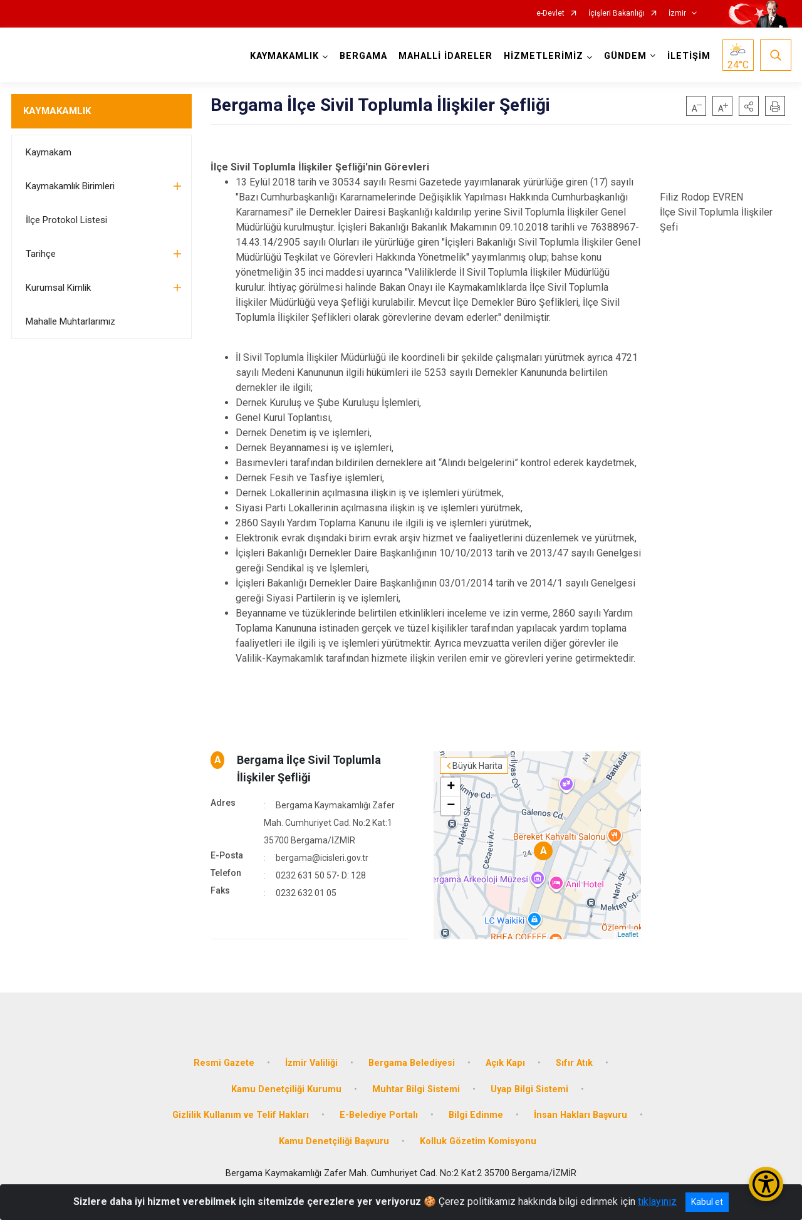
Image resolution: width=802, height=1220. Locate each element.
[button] (749, 106)
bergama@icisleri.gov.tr (322, 858)
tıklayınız (657, 1201)
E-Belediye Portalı (379, 1115)
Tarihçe (41, 253)
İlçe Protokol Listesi (66, 220)
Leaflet (627, 934)
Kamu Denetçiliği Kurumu (286, 1089)
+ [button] (451, 787)
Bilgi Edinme (476, 1115)
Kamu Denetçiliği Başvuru (334, 1141)
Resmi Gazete (224, 1063)
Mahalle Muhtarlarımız (70, 321)
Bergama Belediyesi (411, 1063)
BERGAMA (363, 56)
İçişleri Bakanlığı (616, 13)
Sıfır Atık (574, 1063)
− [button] (451, 805)
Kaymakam (48, 152)
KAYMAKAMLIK (57, 111)
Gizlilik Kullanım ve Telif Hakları (240, 1115)
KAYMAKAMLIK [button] (284, 56)
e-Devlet (550, 13)
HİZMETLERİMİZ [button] (543, 56)
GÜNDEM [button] (625, 56)
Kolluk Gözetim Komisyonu (478, 1141)
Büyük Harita (477, 766)
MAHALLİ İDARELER (445, 56)
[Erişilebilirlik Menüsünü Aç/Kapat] (766, 1184)
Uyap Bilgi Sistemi (529, 1089)
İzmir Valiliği (311, 1063)
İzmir (677, 13)
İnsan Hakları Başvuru (580, 1115)
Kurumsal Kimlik (58, 287)
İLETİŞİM (689, 56)
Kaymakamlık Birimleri (70, 186)
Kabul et (707, 1202)
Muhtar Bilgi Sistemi (416, 1089)
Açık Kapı (505, 1063)
